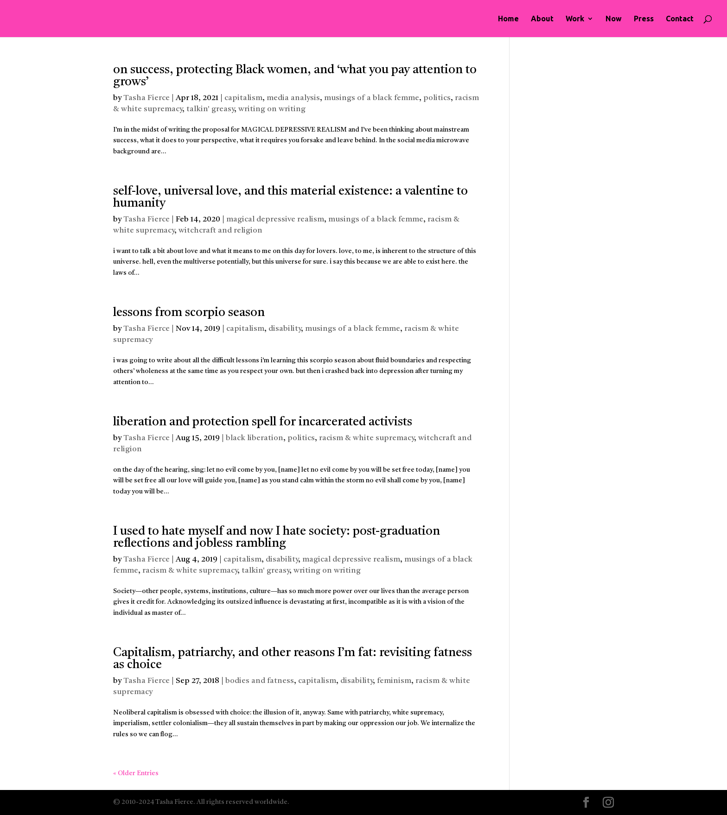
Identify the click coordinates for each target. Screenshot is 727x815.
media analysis (293, 98)
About (542, 19)
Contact (680, 19)
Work (575, 19)
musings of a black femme (371, 98)
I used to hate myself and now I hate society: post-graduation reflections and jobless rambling (276, 537)
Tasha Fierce (146, 98)
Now (614, 19)
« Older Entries (136, 773)
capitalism (243, 98)
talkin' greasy (210, 109)
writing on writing (272, 109)
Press (644, 19)
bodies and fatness (259, 681)
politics (437, 98)
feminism (394, 681)
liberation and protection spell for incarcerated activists (262, 422)
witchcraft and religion (220, 230)
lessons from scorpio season (189, 313)
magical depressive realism (275, 219)
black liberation (254, 438)
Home (508, 19)
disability (284, 329)
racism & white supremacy (366, 438)
